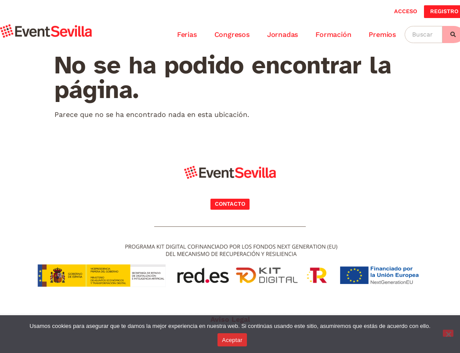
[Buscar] (423, 34)
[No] (448, 333)
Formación (333, 34)
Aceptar (232, 340)
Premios (382, 34)
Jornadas (282, 34)
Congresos (232, 34)
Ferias (187, 34)
